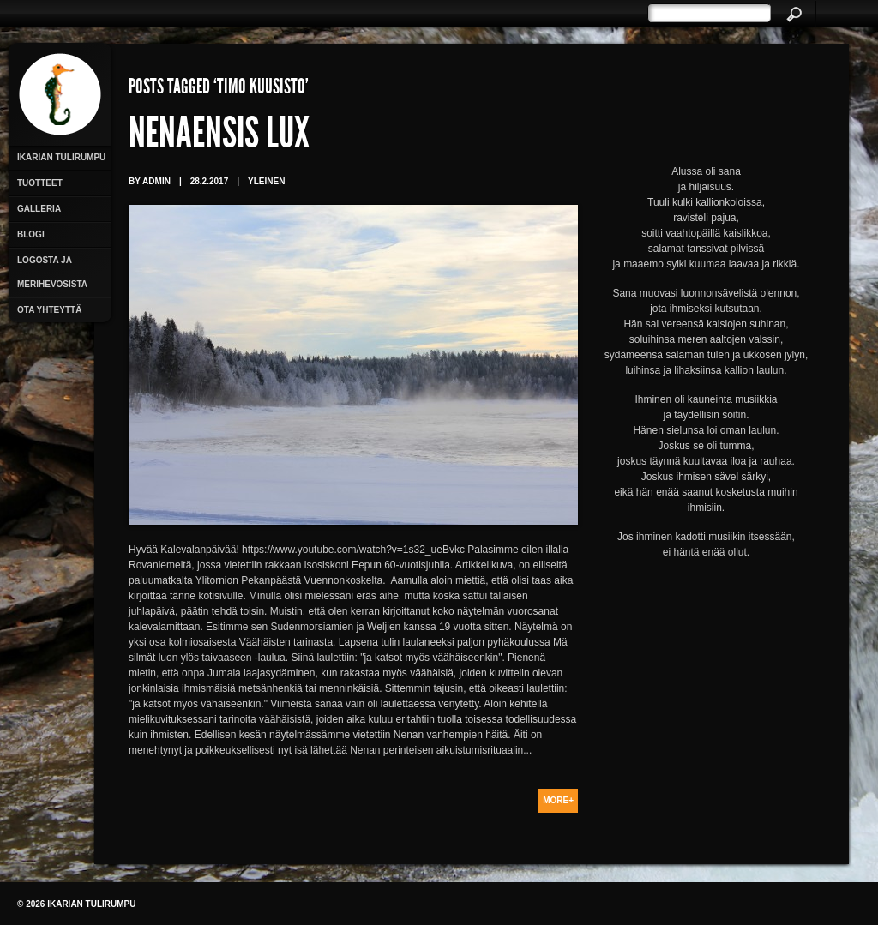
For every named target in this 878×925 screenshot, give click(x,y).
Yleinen (266, 181)
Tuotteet (40, 183)
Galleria (39, 208)
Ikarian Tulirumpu (61, 157)
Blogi (31, 234)
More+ (558, 800)
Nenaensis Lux (219, 137)
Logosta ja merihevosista (52, 272)
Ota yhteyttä (49, 310)
